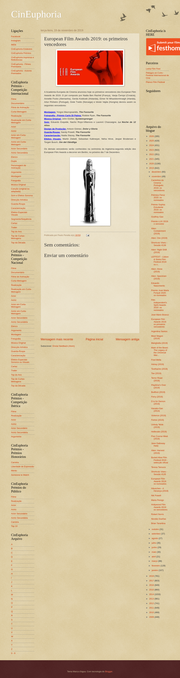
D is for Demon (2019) (158, 402)
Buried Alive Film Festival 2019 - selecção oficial (159, 460)
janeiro (155, 570)
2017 (151, 580)
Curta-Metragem (19, 111)
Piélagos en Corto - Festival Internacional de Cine (157, 75)
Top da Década (18, 242)
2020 (151, 163)
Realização (16, 116)
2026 (151, 136)
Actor (13, 126)
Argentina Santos (159, 331)
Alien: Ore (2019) (159, 238)
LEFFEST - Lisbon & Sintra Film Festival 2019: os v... (160, 261)
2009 (151, 617)
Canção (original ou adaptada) (20, 190)
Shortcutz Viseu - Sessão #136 (159, 243)
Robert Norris (157, 514)
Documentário (17, 103)
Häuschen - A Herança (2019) (159, 489)
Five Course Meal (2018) (159, 437)
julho (154, 543)
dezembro (157, 172)
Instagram (16, 40)
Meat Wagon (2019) (157, 337)
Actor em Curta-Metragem (18, 136)
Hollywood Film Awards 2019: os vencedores (159, 507)
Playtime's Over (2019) (158, 386)
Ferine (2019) (157, 420)
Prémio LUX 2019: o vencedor (159, 222)
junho (154, 547)
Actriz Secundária (19, 152)
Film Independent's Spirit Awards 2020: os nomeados (159, 305)
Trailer (14, 227)
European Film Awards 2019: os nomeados (159, 481)
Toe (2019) (156, 373)
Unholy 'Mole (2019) (157, 425)
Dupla (14, 161)
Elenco (14, 157)
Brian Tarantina (158, 523)
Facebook (16, 36)
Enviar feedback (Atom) (64, 346)
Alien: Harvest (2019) (157, 451)
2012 (151, 603)
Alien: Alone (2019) (156, 270)
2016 (151, 585)
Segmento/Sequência (21, 219)
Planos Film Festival (155, 82)
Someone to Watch (20, 475)
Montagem (16, 176)
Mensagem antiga (127, 339)
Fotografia (16, 180)
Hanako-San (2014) (157, 409)
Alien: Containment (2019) (158, 231)
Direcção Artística (19, 200)
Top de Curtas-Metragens (18, 237)
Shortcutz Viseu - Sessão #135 (159, 472)
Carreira (15, 462)
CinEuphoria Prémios (21, 53)
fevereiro (156, 565)
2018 (151, 576)
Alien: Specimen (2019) (159, 277)
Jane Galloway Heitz (158, 444)
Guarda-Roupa (18, 204)
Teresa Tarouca (158, 467)
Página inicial (94, 339)
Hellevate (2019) (159, 431)
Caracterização (18, 208)
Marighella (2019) (159, 343)
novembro (157, 176)
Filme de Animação (20, 107)
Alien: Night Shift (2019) (159, 250)
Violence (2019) (158, 415)
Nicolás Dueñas (158, 519)
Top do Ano (16, 231)
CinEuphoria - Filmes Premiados (21, 65)
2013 (151, 598)
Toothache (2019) (159, 369)
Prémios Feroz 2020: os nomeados (158, 197)
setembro (156, 533)
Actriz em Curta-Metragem (18, 143)
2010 (151, 612)
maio (154, 552)
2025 (151, 140)
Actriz (13, 131)
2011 (151, 608)
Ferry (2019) (157, 396)
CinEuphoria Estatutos (21, 49)
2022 (151, 154)
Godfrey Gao (157, 217)
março (155, 561)
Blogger (108, 671)
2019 (151, 168)
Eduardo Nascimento (158, 284)
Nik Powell (156, 495)
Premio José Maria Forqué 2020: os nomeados (160, 293)
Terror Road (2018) (156, 379)
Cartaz (14, 223)
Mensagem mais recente (57, 339)
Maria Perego (157, 500)
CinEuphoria (36, 14)
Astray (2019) (157, 364)
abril (154, 556)
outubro (155, 529)
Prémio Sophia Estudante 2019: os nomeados (158, 208)
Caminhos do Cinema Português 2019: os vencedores (158, 185)
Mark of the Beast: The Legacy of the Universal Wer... (159, 351)
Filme (13, 99)
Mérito (14, 470)
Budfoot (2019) (158, 392)
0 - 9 (13, 653)
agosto (155, 538)
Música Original (18, 184)
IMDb (13, 44)
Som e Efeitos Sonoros (22, 195)
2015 (151, 589)
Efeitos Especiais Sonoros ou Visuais (20, 360)
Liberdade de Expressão (22, 466)
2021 (151, 159)
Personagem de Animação (18, 166)
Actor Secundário (19, 148)
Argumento (16, 172)
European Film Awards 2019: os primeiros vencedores (159, 323)
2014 (151, 594)
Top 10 (14, 526)
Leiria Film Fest (153, 69)
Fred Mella (156, 360)
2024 (151, 145)
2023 (151, 150)
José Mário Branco (160, 314)
